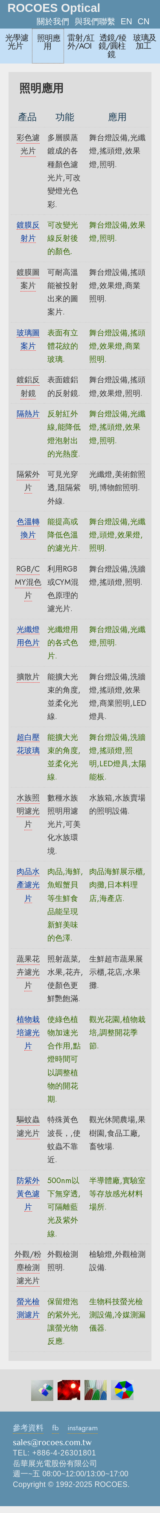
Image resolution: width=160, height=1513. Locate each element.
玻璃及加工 (144, 42)
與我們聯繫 (95, 21)
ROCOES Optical (54, 7)
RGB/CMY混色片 (28, 582)
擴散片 (28, 676)
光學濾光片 (16, 42)
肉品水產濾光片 (28, 885)
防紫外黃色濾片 (28, 1194)
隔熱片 (28, 413)
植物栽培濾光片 (28, 1033)
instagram (82, 1427)
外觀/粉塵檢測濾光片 (28, 1267)
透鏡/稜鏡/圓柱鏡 (112, 46)
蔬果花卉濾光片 (28, 972)
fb (55, 1427)
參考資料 (28, 1427)
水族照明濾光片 (28, 811)
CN (144, 21)
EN (126, 21)
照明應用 (48, 42)
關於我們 (53, 21)
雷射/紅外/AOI (80, 42)
